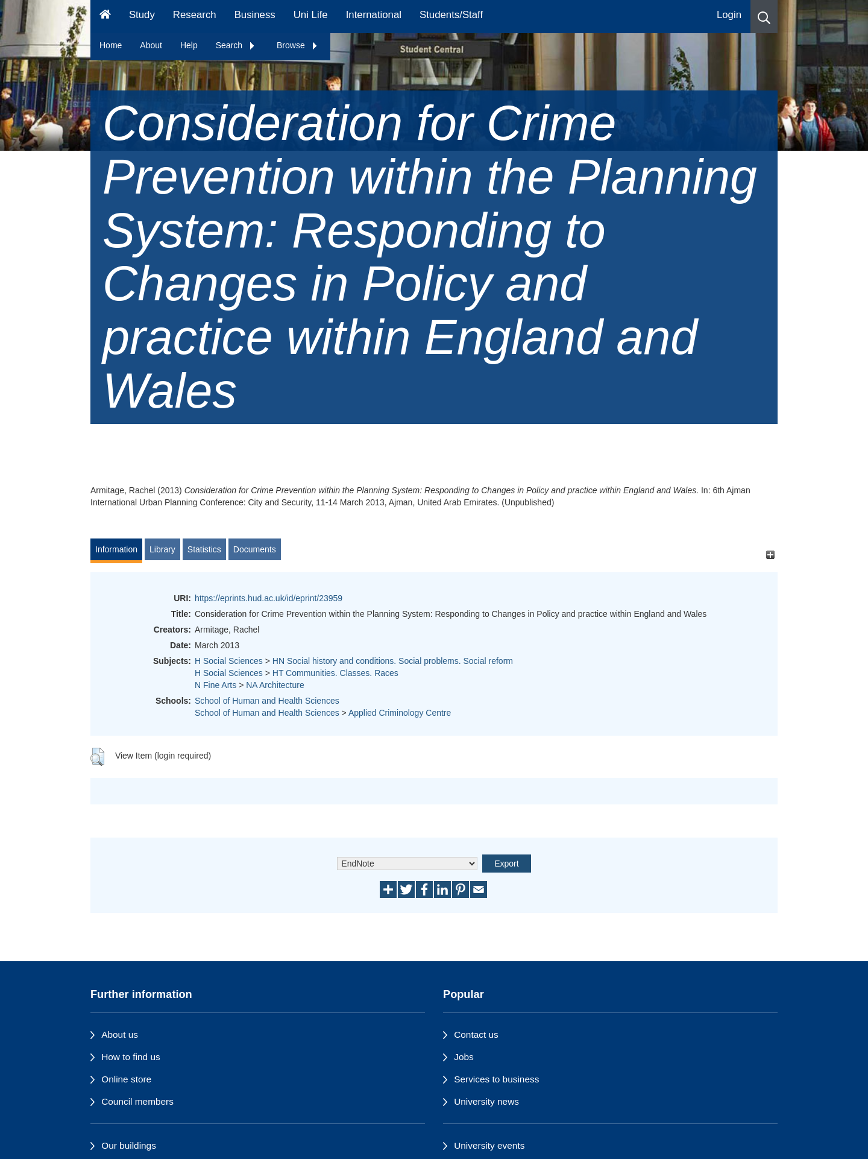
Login (729, 15)
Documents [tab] (254, 549)
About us (119, 1034)
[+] (770, 555)
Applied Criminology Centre (399, 713)
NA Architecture (275, 685)
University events (489, 1145)
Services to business (496, 1079)
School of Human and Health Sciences (267, 701)
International (373, 15)
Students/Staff (451, 15)
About (151, 45)
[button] (764, 16)
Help (189, 45)
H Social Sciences (229, 661)
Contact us (476, 1034)
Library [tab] (162, 549)
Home (110, 45)
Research (194, 15)
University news (486, 1101)
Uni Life (311, 15)
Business (254, 15)
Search (236, 45)
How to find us (130, 1057)
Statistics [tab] (204, 549)
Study (142, 15)
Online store (126, 1079)
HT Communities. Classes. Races (335, 673)
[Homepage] (105, 16)
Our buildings (128, 1145)
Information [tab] (116, 549)
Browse (297, 45)
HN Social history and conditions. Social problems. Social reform (392, 661)
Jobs (464, 1057)
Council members (137, 1101)
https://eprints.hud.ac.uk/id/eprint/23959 (268, 598)
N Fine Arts (215, 685)
